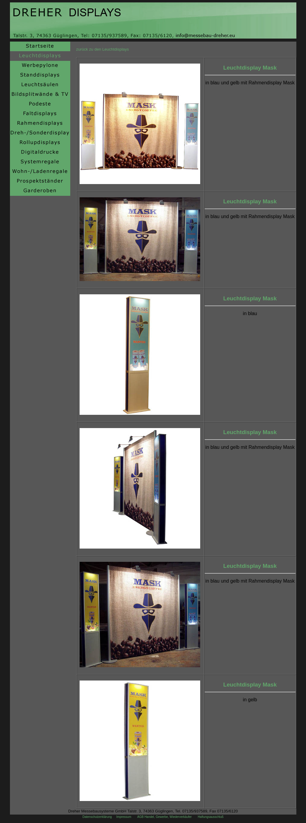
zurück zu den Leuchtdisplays (102, 49)
